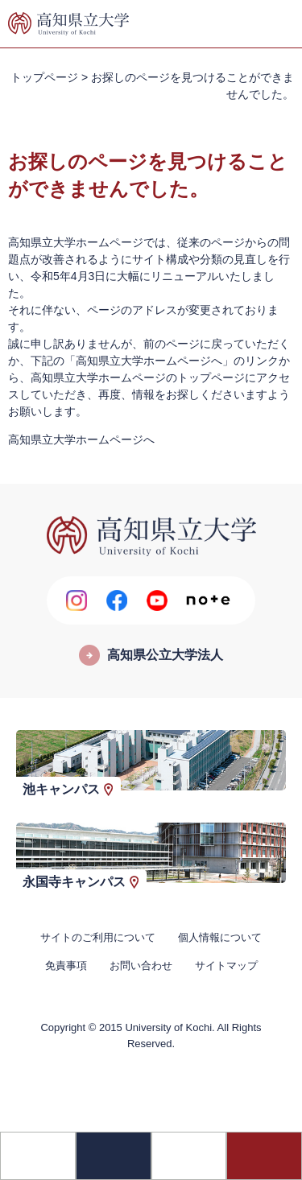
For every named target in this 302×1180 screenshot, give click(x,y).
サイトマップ (226, 965)
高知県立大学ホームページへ (81, 439)
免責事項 (66, 965)
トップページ (44, 77)
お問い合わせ (141, 965)
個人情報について (220, 937)
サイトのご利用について (97, 937)
